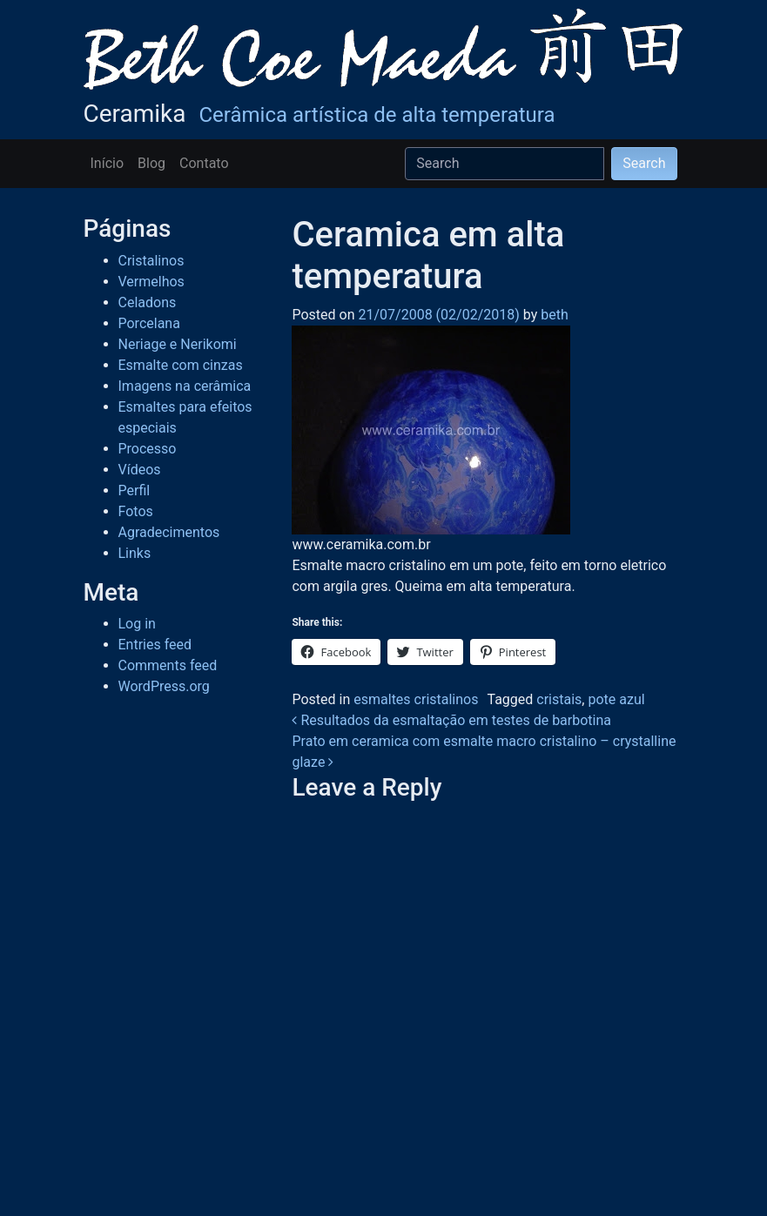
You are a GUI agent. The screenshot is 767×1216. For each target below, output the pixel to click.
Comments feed (168, 665)
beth (552, 314)
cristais (559, 699)
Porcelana (149, 323)
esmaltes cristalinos (415, 699)
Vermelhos (151, 281)
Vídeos (139, 469)
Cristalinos (151, 260)
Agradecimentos (169, 532)
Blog (151, 163)
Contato (204, 163)
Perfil (134, 490)
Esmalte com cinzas (180, 365)
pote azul (616, 699)
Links (134, 553)
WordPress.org (164, 686)
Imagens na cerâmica (185, 386)
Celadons (147, 302)
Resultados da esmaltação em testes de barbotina (451, 720)
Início (107, 163)
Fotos (135, 511)
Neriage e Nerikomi (177, 344)
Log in (137, 623)
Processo (147, 448)
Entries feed (155, 644)
